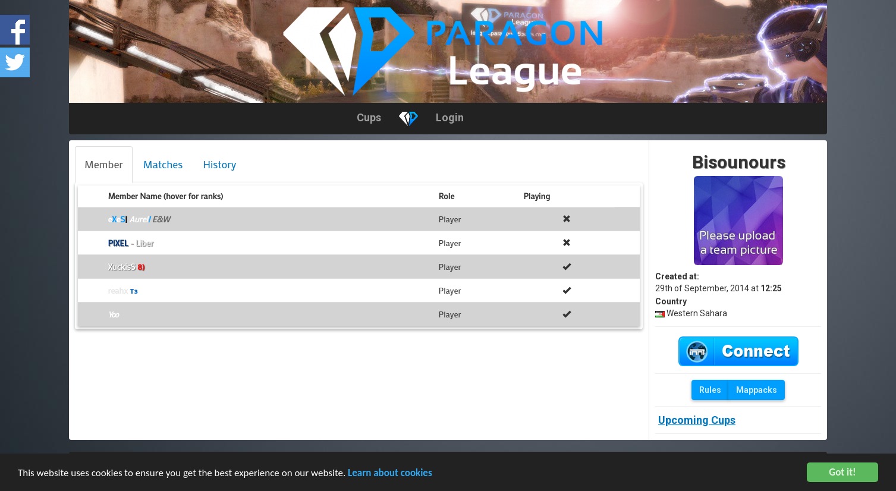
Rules (710, 390)
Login (450, 117)
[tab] (104, 164)
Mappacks (756, 390)
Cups (369, 117)
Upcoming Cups (696, 420)
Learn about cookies (390, 474)
